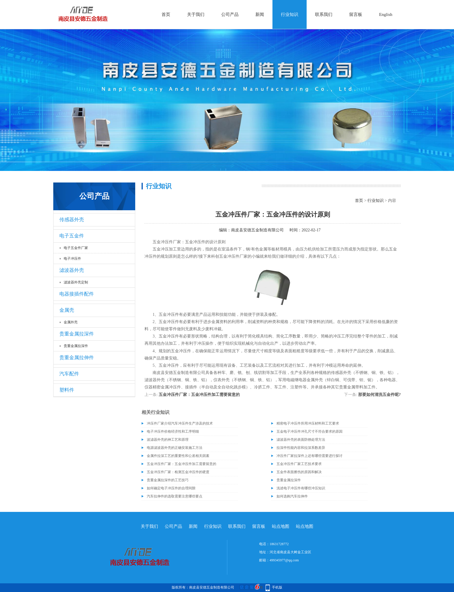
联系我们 (323, 14)
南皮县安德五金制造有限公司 (257, 230)
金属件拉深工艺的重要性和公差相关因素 (178, 456)
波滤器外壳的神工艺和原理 (167, 440)
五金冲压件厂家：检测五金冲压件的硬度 (178, 472)
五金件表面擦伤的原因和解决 (299, 472)
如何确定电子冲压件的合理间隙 (171, 488)
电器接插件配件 (76, 294)
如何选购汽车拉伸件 (292, 496)
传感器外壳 (71, 219)
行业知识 (289, 14)
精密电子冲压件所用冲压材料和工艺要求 (308, 423)
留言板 (355, 14)
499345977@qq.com (284, 560)
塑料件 (66, 390)
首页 (166, 14)
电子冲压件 (72, 259)
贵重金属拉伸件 (76, 357)
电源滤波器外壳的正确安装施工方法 (174, 448)
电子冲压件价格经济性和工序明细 (173, 431)
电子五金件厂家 (76, 248)
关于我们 (195, 14)
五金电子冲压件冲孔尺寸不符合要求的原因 (310, 431)
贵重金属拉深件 (76, 334)
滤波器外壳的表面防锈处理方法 (301, 440)
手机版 (277, 587)
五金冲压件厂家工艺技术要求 (299, 464)
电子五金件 (71, 236)
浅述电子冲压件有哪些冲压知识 (301, 488)
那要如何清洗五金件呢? (379, 394)
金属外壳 (71, 322)
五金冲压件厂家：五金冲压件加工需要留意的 (199, 394)
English (385, 14)
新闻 (259, 14)
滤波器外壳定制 (76, 282)
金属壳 (66, 310)
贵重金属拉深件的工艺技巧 (167, 480)
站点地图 (280, 526)
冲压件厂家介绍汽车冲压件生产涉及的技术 (180, 423)
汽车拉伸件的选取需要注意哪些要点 (174, 496)
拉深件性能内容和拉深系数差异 (301, 448)
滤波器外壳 (71, 270)
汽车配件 (69, 374)
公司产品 (230, 14)
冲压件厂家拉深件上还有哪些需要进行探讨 (310, 456)
